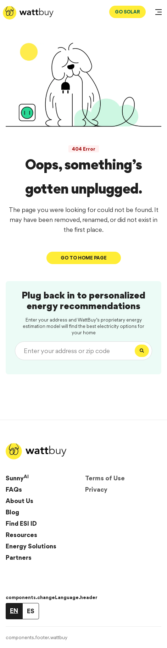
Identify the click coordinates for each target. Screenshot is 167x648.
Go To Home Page (84, 258)
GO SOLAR (127, 12)
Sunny (17, 478)
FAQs (14, 489)
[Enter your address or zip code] (76, 351)
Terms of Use (105, 478)
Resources (21, 534)
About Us (19, 500)
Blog (12, 512)
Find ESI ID (21, 523)
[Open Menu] (158, 13)
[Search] (142, 351)
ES (30, 611)
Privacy (96, 489)
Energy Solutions (31, 546)
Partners (19, 557)
